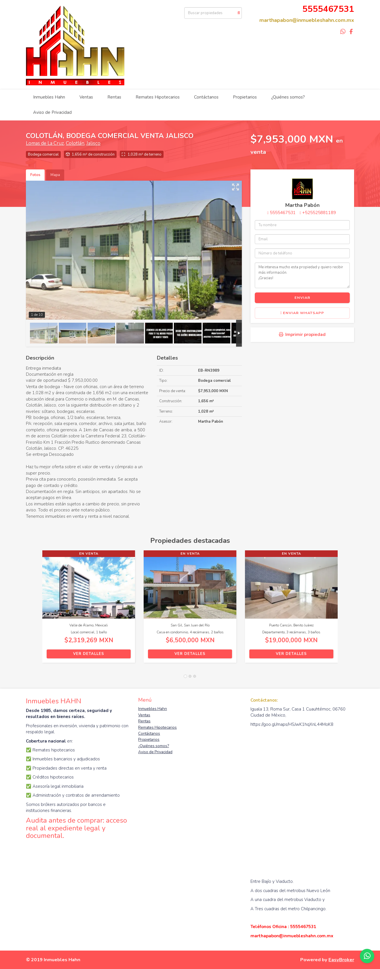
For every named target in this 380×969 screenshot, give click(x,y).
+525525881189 (319, 213)
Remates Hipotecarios (158, 97)
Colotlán (75, 143)
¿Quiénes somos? (288, 97)
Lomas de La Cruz (45, 143)
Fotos (35, 174)
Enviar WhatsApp (302, 313)
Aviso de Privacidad (52, 112)
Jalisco (93, 143)
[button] (34, 609)
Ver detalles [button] (88, 653)
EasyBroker (341, 959)
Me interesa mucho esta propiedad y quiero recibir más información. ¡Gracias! (302, 275)
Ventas (86, 97)
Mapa (55, 174)
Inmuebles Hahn (49, 97)
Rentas (114, 97)
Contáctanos (206, 97)
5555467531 (283, 213)
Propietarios (245, 97)
